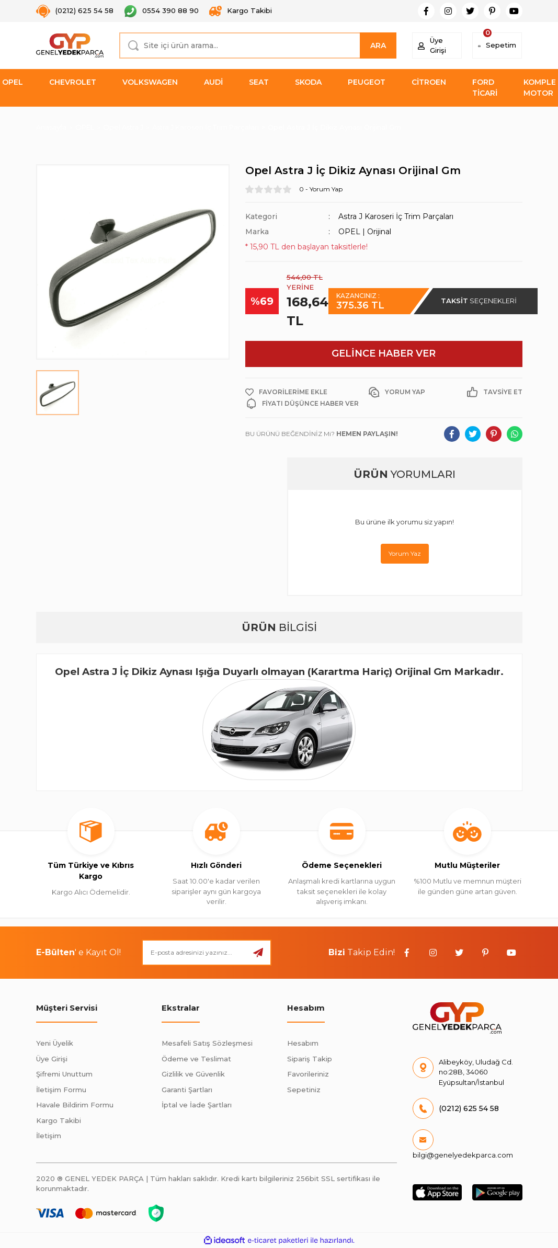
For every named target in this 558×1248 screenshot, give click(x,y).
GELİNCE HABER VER (384, 353)
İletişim (48, 1135)
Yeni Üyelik (54, 1043)
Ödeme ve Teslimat (196, 1059)
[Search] (257, 45)
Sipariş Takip (309, 1059)
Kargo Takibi (58, 1120)
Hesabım (302, 1043)
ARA (378, 45)
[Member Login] (437, 45)
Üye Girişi (51, 1059)
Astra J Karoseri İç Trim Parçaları (395, 216)
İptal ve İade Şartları (197, 1105)
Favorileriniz (308, 1074)
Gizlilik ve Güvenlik (193, 1074)
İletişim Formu (61, 1089)
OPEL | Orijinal (364, 231)
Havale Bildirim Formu (74, 1105)
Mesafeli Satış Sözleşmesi (207, 1043)
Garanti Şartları (187, 1089)
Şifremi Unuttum (64, 1074)
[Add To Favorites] (286, 392)
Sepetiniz (304, 1089)
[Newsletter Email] (206, 953)
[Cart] (497, 45)
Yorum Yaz (405, 553)
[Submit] (258, 953)
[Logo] (70, 45)
